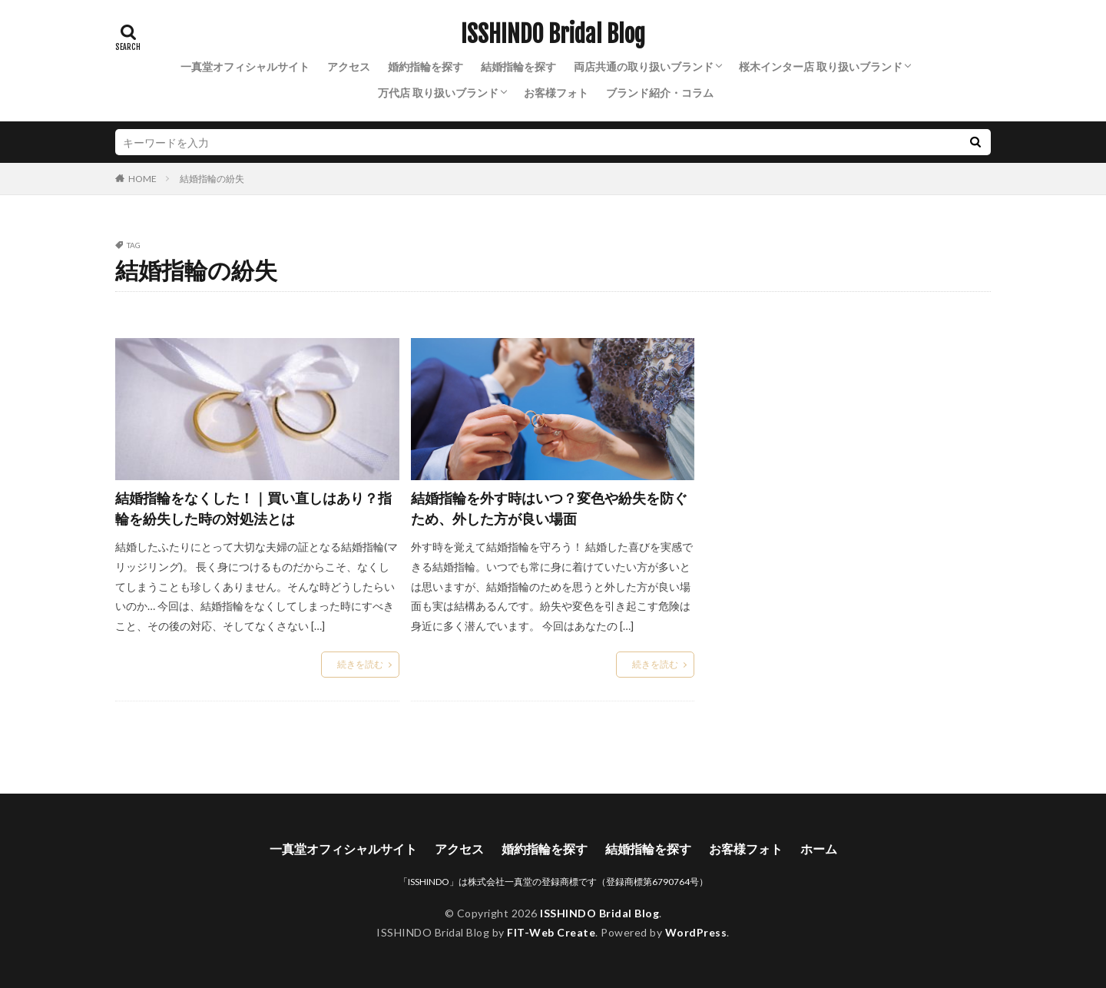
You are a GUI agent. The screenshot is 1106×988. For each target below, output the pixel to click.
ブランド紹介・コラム (660, 92)
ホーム (818, 848)
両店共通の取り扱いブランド (644, 66)
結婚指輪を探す (518, 66)
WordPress (696, 932)
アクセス (348, 66)
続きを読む (360, 664)
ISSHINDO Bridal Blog (553, 34)
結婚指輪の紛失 (212, 178)
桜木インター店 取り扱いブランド (820, 66)
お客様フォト (556, 92)
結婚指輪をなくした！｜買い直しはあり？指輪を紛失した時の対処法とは (253, 508)
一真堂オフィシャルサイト (245, 66)
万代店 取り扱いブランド (438, 92)
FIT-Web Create (551, 932)
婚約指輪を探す (425, 66)
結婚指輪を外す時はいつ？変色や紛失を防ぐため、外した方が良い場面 (549, 508)
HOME (142, 178)
